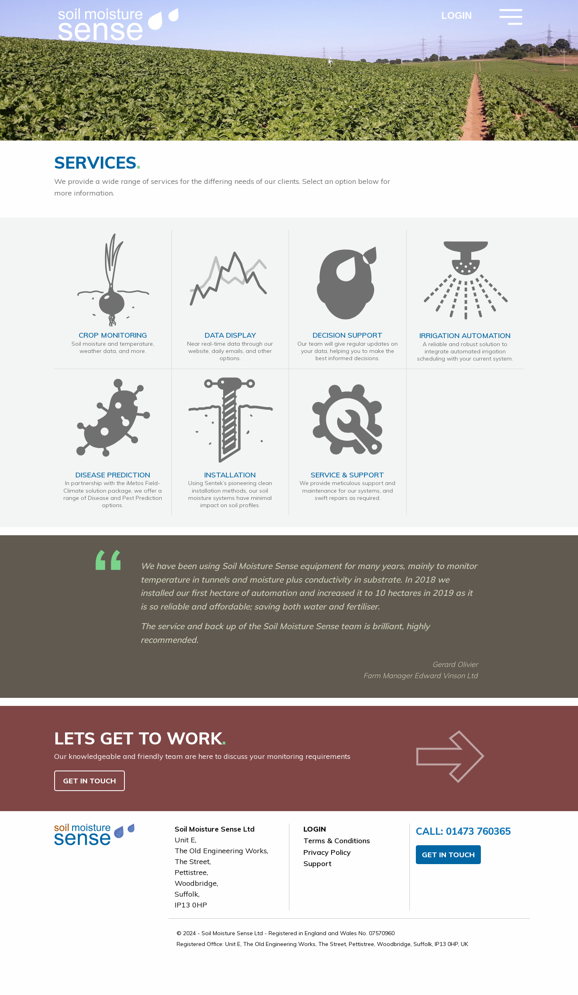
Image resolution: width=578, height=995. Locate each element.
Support (317, 863)
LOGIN (457, 15)
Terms (336, 840)
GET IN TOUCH (89, 780)
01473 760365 (463, 831)
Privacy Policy (327, 852)
